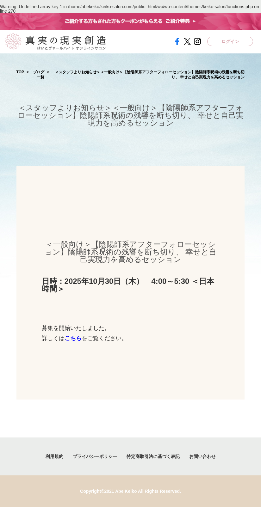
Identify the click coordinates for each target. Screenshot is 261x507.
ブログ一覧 (38, 75)
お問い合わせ (202, 456)
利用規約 (54, 456)
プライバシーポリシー (95, 456)
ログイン (230, 41)
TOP (20, 72)
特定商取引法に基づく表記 (153, 456)
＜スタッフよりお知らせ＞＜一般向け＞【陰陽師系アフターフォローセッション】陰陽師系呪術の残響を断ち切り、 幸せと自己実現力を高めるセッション (150, 75)
